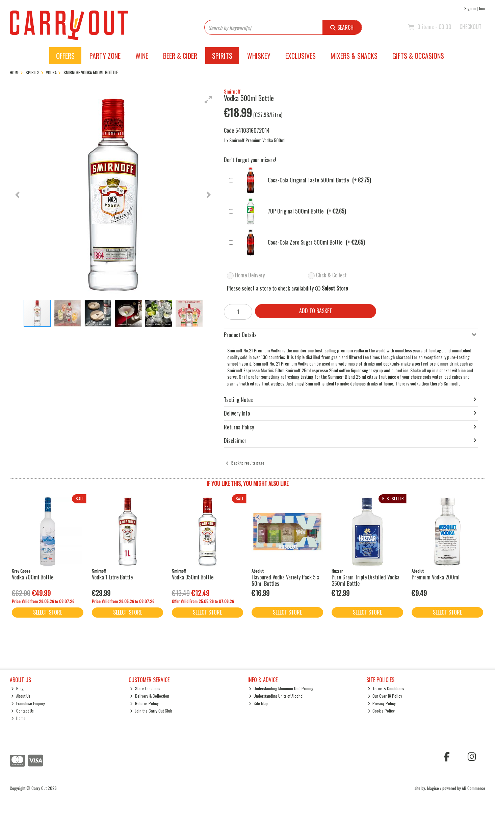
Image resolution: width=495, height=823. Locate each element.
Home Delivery (250, 275)
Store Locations (145, 688)
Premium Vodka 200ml (436, 577)
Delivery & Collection (149, 696)
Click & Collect (331, 275)
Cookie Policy (381, 711)
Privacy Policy (382, 703)
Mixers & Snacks (354, 56)
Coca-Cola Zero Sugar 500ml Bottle (301, 242)
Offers (65, 56)
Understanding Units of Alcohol (276, 696)
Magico (433, 788)
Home (18, 718)
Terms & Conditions (386, 688)
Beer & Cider (180, 56)
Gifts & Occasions (418, 56)
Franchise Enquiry (28, 703)
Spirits (222, 56)
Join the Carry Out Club (151, 711)
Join (482, 8)
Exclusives (300, 56)
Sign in (470, 8)
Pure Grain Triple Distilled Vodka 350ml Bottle (365, 580)
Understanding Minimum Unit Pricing (281, 688)
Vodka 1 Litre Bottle (112, 577)
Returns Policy (144, 703)
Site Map (258, 703)
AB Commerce (473, 788)
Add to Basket (315, 311)
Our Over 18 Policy (385, 696)
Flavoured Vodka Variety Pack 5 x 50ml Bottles (285, 580)
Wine (141, 56)
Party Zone (105, 56)
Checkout (470, 27)
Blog (17, 688)
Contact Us (22, 711)
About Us (20, 696)
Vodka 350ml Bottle (192, 577)
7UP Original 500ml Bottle (291, 211)
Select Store (335, 288)
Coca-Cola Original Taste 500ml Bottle (304, 180)
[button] (208, 99)
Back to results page (247, 463)
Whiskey (258, 56)
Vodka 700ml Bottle (32, 577)
